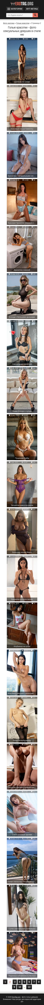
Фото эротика (8, 23)
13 (29, 987)
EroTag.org (16, 997)
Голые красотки (22, 23)
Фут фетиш (32, 9)
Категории (14, 9)
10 (19, 987)
